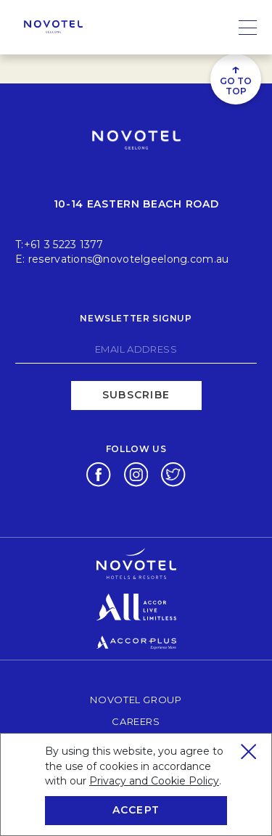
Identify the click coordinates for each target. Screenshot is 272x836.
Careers (136, 721)
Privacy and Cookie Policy (154, 780)
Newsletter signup (135, 318)
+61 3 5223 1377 (64, 244)
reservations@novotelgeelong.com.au (128, 259)
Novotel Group (135, 699)
